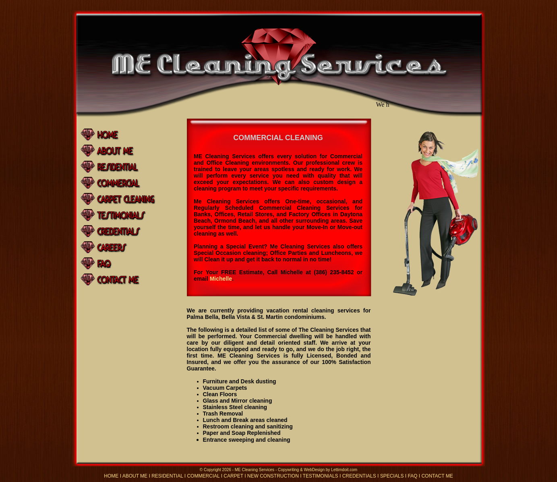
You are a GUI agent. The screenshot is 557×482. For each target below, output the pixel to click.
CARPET (233, 476)
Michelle (221, 278)
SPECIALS (392, 476)
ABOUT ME (134, 476)
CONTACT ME (437, 476)
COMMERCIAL (203, 476)
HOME (111, 476)
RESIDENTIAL (167, 476)
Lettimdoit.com (344, 470)
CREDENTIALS (359, 476)
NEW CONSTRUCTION (273, 476)
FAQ (412, 476)
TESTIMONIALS (320, 476)
